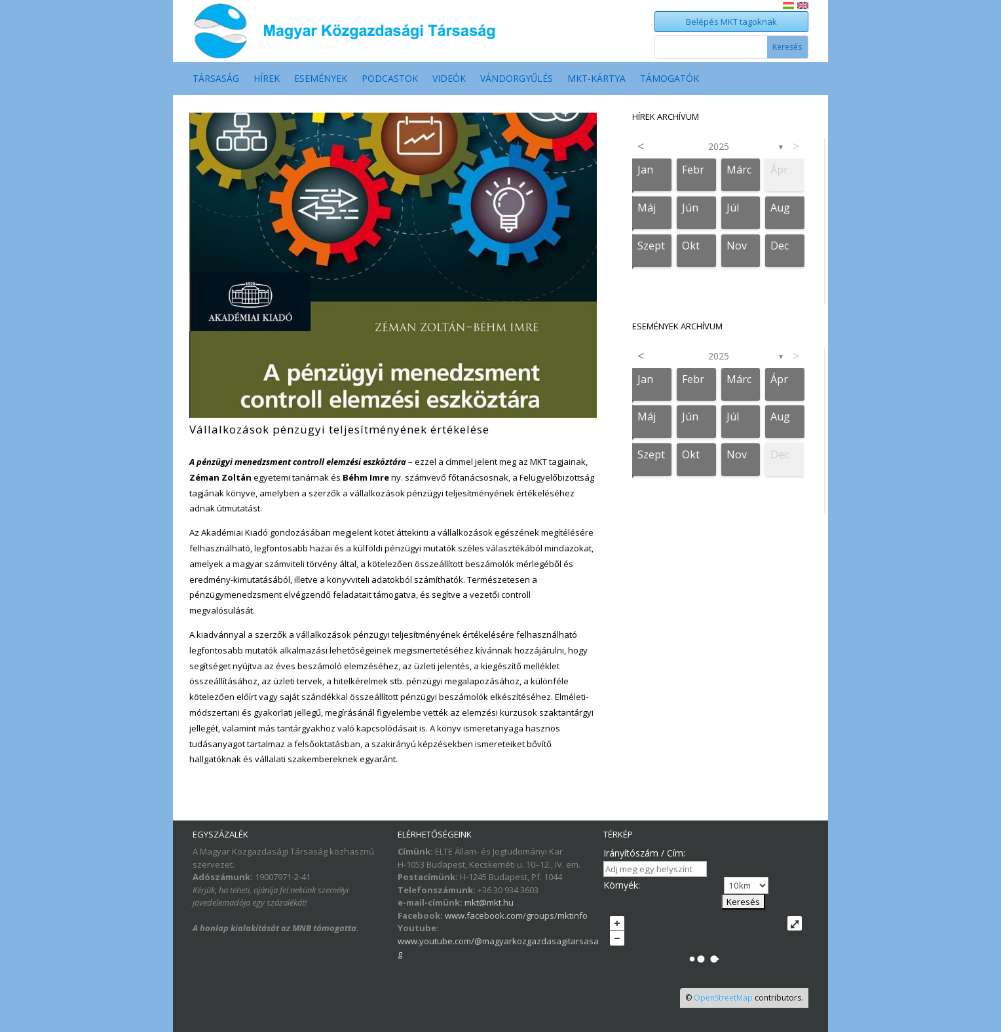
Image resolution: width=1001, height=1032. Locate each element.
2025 (718, 146)
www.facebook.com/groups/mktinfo (516, 915)
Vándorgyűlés (516, 79)
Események (320, 79)
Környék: (621, 885)
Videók (449, 79)
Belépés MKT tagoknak (731, 22)
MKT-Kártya (596, 79)
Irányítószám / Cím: (644, 853)
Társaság (216, 79)
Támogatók (669, 79)
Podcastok (390, 79)
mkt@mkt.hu (489, 902)
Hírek (267, 79)
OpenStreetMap (723, 997)
